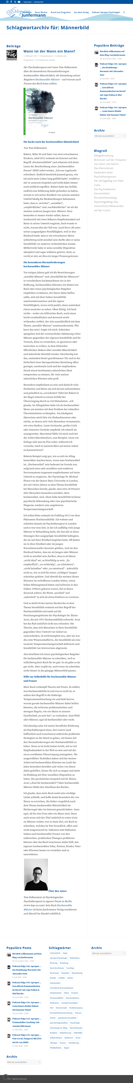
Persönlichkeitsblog (105, 197)
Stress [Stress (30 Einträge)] (78, 1038)
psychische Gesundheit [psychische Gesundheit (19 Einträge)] (67, 1018)
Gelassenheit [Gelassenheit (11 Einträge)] (55, 983)
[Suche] (124, 12)
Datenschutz (38, 2)
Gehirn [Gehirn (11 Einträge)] (70, 978)
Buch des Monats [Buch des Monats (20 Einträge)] (57, 968)
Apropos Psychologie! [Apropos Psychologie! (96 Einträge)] (58, 958)
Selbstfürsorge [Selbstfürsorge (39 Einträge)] (65, 1033)
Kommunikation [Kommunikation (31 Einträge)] (72, 998)
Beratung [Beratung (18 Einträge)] (53, 963)
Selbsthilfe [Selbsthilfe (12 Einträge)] (78, 1033)
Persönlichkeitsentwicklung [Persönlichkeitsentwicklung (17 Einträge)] (61, 1013)
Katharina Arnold (47, 60)
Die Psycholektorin (105, 189)
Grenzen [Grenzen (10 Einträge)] (74, 993)
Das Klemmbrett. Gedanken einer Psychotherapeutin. (105, 172)
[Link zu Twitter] (15, 2)
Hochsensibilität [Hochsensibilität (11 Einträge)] (56, 998)
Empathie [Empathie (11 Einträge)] (65, 973)
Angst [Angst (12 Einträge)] (65, 953)
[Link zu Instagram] (7, 2)
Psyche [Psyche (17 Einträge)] (53, 1018)
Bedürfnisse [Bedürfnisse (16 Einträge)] (74, 958)
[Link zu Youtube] (19, 2)
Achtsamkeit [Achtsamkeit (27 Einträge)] (55, 953)
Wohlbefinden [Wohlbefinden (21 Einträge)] (55, 1048)
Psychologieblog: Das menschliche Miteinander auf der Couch (109, 206)
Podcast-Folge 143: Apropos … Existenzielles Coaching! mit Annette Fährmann (26, 1022)
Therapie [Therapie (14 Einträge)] (53, 1043)
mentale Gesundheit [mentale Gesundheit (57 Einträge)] (69, 1003)
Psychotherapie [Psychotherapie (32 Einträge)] (76, 1028)
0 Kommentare (46, 56)
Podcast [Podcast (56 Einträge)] (78, 1013)
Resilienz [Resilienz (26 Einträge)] (53, 1033)
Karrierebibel (101, 193)
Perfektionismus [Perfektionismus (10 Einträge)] (76, 1008)
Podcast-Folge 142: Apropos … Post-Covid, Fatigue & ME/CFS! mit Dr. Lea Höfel (27, 1039)
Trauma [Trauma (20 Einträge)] (63, 1043)
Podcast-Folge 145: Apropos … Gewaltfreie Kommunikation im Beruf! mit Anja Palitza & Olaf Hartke (113, 91)
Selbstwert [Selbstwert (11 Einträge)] (69, 1038)
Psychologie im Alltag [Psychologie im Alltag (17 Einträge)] (58, 1028)
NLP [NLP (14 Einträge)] (51, 1008)
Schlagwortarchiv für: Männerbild (47, 27)
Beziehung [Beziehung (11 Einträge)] (64, 963)
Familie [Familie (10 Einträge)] (53, 978)
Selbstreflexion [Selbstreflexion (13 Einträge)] (56, 1038)
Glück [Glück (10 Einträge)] (66, 993)
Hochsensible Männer (47, 79)
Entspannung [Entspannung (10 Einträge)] (77, 973)
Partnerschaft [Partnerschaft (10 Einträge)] (61, 1008)
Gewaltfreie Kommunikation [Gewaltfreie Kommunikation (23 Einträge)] (61, 988)
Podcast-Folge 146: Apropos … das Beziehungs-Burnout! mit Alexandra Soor (26, 970)
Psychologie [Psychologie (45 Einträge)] (75, 1023)
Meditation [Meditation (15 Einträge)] (54, 1003)
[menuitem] (27, 2)
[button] (5, 1077)
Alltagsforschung (103, 155)
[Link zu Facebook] (11, 2)
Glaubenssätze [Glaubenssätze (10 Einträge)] (56, 993)
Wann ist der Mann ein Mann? (49, 51)
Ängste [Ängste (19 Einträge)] (66, 1048)
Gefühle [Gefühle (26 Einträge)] (61, 978)
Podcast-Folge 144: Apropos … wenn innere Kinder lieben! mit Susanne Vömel (113, 111)
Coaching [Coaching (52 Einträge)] (70, 968)
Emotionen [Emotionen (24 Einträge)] (54, 973)
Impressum (28, 2)
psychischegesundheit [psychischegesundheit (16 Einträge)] (59, 1023)
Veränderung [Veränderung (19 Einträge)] (73, 1043)
